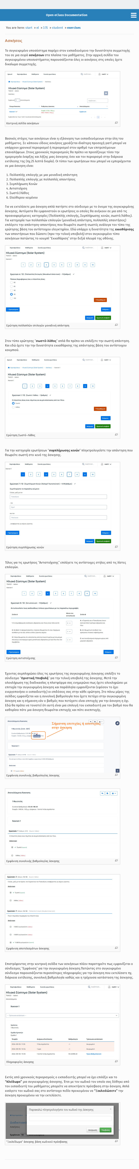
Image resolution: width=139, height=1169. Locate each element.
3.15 (45, 28)
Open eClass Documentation (66, 15)
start (28, 28)
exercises (74, 28)
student (57, 28)
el (37, 28)
